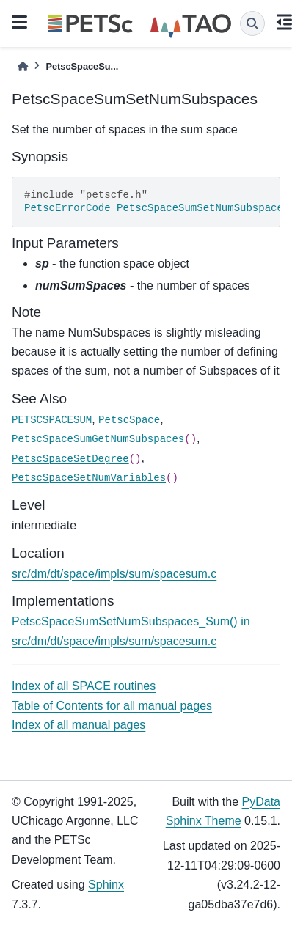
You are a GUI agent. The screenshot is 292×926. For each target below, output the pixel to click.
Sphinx (106, 884)
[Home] (23, 66)
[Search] (252, 23)
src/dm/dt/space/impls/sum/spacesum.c (114, 573)
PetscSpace (129, 420)
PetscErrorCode (67, 208)
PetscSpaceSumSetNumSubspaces (203, 208)
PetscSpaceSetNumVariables (89, 478)
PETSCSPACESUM (52, 420)
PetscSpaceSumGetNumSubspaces (98, 439)
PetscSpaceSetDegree (70, 459)
